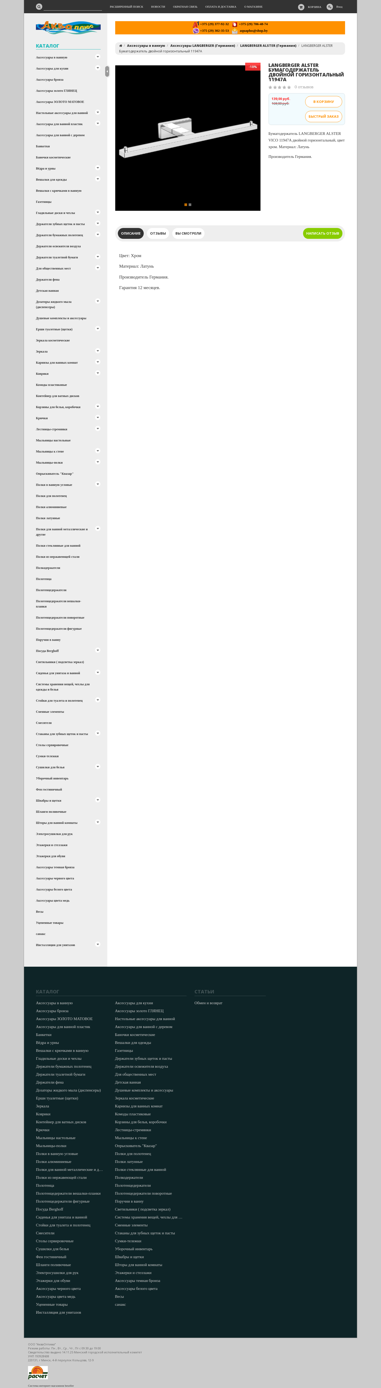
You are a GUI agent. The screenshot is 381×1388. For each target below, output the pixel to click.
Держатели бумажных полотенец (59, 235)
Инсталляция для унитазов (55, 945)
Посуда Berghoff (47, 651)
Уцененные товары (49, 923)
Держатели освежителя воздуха (58, 246)
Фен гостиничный (49, 789)
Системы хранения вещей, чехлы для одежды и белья (63, 686)
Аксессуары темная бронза (55, 867)
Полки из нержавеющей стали (58, 557)
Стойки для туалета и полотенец (59, 700)
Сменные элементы (50, 712)
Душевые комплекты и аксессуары (61, 318)
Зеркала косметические (53, 340)
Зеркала (42, 351)
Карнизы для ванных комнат (57, 362)
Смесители (44, 723)
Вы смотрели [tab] (188, 233)
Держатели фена (47, 279)
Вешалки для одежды (51, 179)
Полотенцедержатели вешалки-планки (58, 603)
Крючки (42, 418)
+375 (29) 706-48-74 (249, 24)
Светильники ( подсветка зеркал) (60, 662)
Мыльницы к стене (50, 451)
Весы (39, 912)
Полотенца (44, 579)
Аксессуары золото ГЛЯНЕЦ (56, 91)
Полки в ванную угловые (54, 485)
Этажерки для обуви (50, 856)
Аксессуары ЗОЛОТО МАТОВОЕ (60, 102)
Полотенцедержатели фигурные (59, 629)
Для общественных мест (53, 268)
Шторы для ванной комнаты (56, 823)
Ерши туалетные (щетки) (54, 329)
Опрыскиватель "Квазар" (55, 474)
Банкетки (43, 146)
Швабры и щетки (48, 800)
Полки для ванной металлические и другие (62, 531)
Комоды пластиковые (51, 385)
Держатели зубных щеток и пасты (60, 224)
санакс (40, 934)
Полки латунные (48, 518)
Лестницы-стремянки (51, 429)
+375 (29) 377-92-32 (211, 24)
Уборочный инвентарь (52, 778)
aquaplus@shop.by (249, 31)
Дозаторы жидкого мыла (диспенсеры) (53, 304)
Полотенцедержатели (51, 590)
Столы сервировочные (52, 745)
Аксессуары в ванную (51, 57)
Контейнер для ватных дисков (57, 396)
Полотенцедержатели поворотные (60, 617)
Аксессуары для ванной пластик (59, 124)
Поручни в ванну (48, 640)
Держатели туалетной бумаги (57, 257)
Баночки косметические (53, 157)
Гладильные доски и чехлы (55, 213)
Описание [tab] (131, 233)
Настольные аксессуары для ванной (62, 113)
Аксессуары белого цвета (54, 889)
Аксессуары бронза (49, 79)
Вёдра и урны (45, 168)
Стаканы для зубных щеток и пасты (62, 734)
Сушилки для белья (50, 767)
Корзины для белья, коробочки (58, 407)
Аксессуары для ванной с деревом (60, 135)
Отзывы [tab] (158, 233)
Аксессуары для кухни (52, 68)
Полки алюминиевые (51, 507)
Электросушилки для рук (54, 834)
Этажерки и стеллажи (51, 845)
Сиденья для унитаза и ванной (58, 673)
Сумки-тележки (47, 756)
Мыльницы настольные (53, 440)
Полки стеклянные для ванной (58, 545)
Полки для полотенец (51, 496)
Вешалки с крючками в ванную (58, 191)
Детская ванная (47, 291)
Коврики (42, 374)
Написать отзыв (322, 233)
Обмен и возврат (208, 1003)
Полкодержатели (48, 568)
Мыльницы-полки (49, 462)
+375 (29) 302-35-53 (211, 31)
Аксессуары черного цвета (55, 878)
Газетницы (44, 202)
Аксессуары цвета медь (52, 900)
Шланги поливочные (51, 812)
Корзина (315, 6)
